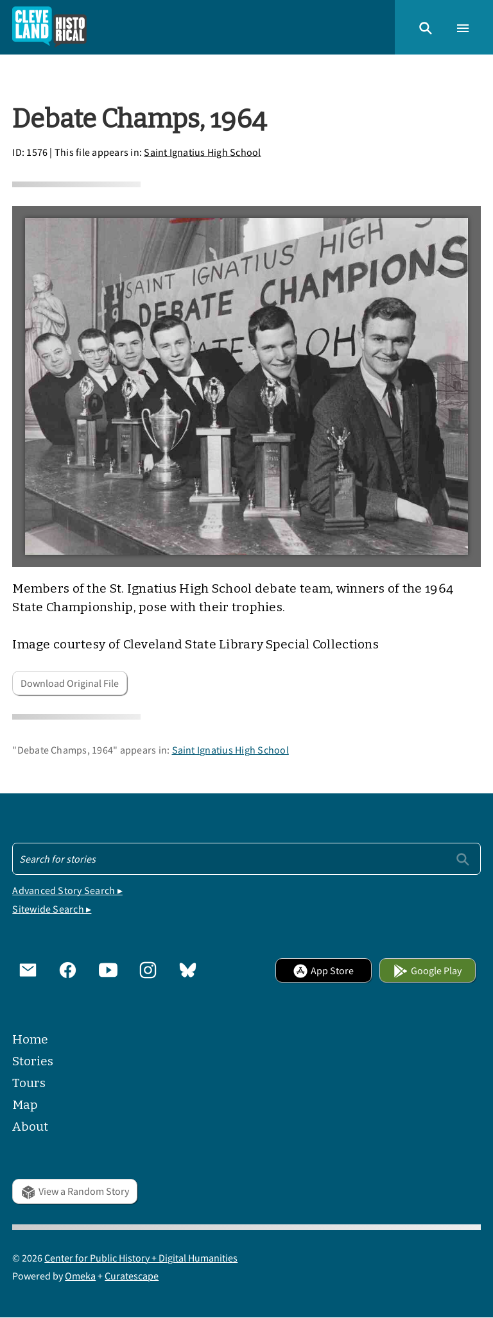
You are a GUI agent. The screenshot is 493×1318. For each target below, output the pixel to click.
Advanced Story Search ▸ (67, 890)
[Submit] (463, 858)
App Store (323, 970)
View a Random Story (75, 1191)
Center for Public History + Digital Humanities (141, 1257)
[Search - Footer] (246, 859)
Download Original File (70, 683)
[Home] (49, 27)
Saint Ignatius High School (202, 152)
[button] (426, 27)
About (30, 1126)
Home (30, 1039)
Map (25, 1104)
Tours (29, 1083)
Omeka (80, 1275)
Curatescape (132, 1275)
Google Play (427, 970)
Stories (32, 1061)
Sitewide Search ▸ (51, 908)
